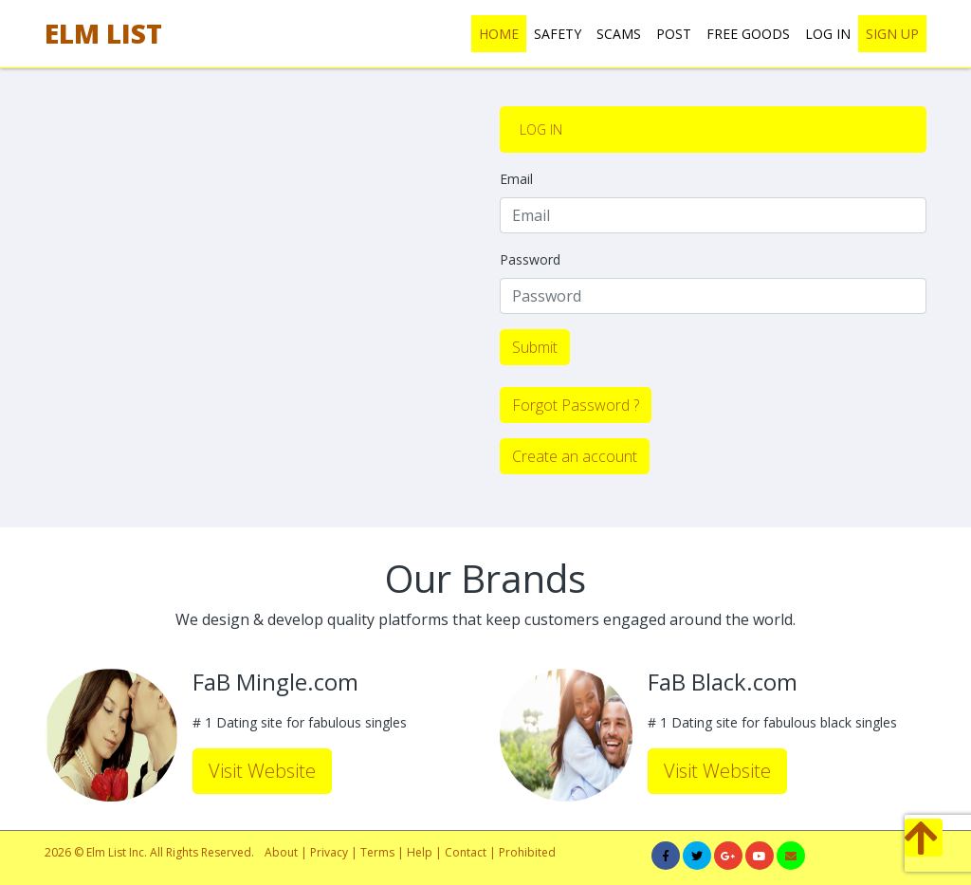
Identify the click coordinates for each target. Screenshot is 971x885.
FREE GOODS (748, 34)
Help (419, 852)
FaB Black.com (722, 682)
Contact (465, 852)
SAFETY (557, 34)
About (281, 852)
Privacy (329, 852)
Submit (535, 347)
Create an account (574, 456)
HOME (499, 34)
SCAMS (618, 34)
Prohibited (527, 852)
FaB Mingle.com (275, 682)
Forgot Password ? (575, 405)
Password (530, 259)
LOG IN (828, 34)
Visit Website (262, 771)
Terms (378, 852)
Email (516, 179)
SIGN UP (892, 34)
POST (673, 34)
